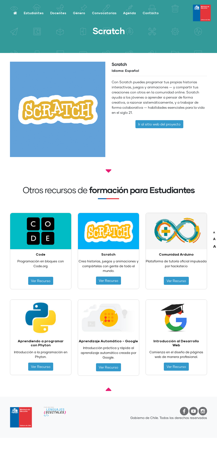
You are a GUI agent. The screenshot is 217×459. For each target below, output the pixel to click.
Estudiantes (33, 13)
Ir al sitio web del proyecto (159, 124)
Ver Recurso (40, 283)
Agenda (129, 13)
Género (79, 13)
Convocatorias (104, 13)
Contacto (151, 13)
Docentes (58, 13)
